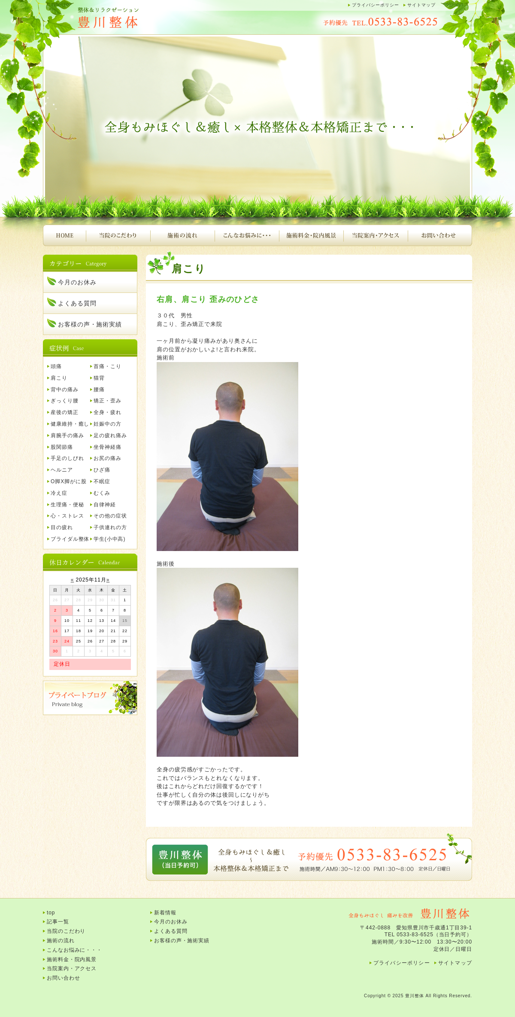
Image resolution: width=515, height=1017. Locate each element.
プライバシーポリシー (375, 5)
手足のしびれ (67, 458)
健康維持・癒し (70, 424)
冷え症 (59, 493)
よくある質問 (77, 303)
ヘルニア (62, 470)
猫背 (99, 378)
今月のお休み (77, 282)
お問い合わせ (440, 235)
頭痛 (56, 366)
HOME (64, 235)
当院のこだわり (118, 235)
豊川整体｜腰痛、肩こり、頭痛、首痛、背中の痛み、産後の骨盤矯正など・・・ (129, 18)
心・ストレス (67, 516)
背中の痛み (65, 390)
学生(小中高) (109, 539)
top (51, 913)
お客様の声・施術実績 (90, 324)
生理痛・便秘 (67, 505)
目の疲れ (62, 527)
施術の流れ (182, 235)
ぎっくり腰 (65, 401)
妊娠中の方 (107, 424)
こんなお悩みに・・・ (247, 235)
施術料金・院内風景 (311, 235)
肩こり (59, 378)
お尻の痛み (107, 458)
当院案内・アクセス (375, 235)
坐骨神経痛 (107, 447)
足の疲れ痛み (110, 435)
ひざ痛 (102, 470)
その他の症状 (110, 516)
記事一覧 (58, 922)
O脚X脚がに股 (69, 481)
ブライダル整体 (70, 539)
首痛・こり (107, 366)
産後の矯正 (65, 412)
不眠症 (102, 481)
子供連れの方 (110, 527)
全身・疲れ (107, 412)
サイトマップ (421, 5)
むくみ (102, 493)
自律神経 (105, 505)
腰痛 (99, 390)
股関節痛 (62, 447)
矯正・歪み (107, 401)
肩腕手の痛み (67, 435)
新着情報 (165, 913)
